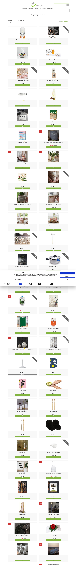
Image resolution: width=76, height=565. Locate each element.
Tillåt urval (67, 555)
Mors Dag (15, 10)
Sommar (27, 9)
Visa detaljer (57, 562)
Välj (30, 43)
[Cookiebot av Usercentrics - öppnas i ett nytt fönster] (6, 563)
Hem (45, 10)
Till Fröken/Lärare (22, 9)
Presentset (33, 10)
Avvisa (67, 558)
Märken (62, 10)
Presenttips (39, 10)
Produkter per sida (21, 20)
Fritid (53, 10)
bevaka (14, 208)
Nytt (10, 9)
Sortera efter (10, 20)
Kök (48, 10)
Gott (57, 10)
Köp (14, 43)
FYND (66, 9)
